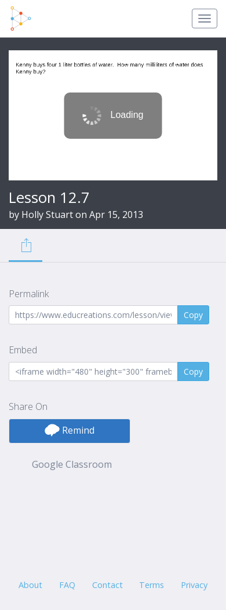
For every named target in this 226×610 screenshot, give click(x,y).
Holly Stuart (47, 214)
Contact (107, 584)
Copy (193, 314)
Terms (151, 584)
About (30, 584)
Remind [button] (69, 430)
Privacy (194, 584)
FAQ (67, 584)
